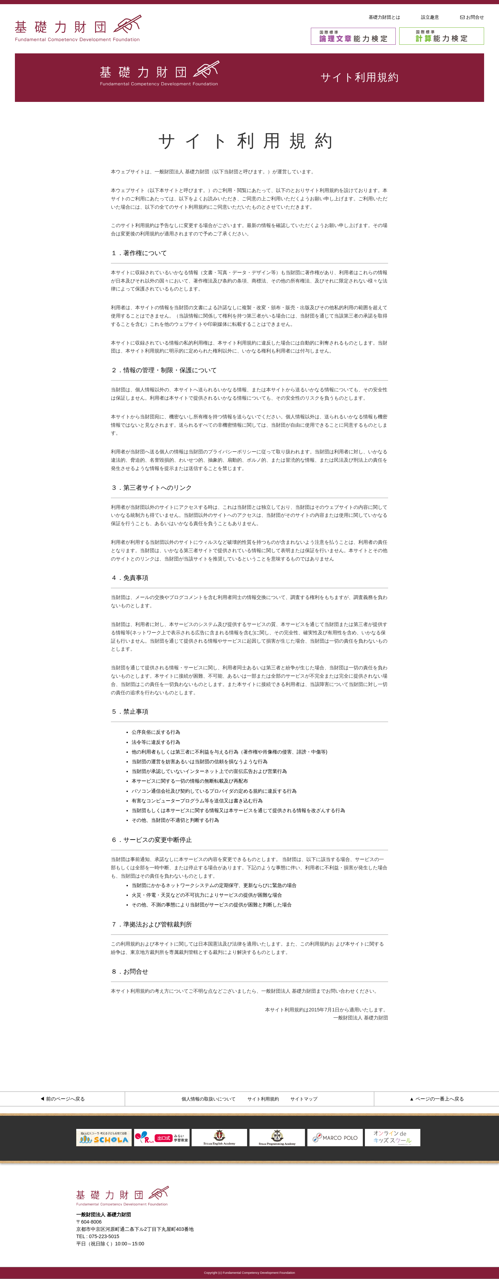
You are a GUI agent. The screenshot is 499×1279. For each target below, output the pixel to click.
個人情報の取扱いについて (209, 1099)
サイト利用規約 (263, 1099)
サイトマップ (303, 1099)
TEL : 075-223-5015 (97, 1236)
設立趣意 (430, 17)
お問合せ (472, 17)
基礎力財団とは (384, 17)
